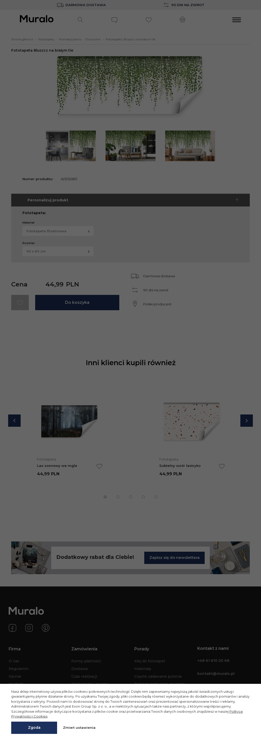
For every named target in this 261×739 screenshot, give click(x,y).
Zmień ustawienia (79, 727)
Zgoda (34, 727)
